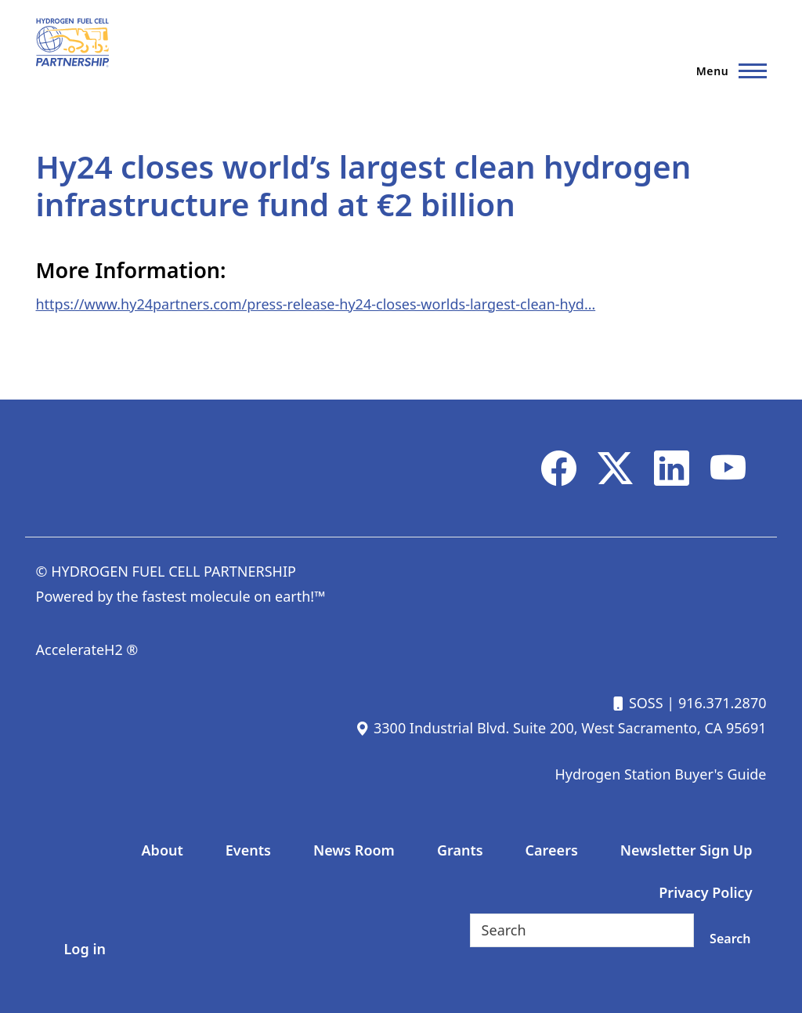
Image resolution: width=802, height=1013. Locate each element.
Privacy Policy (705, 892)
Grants (460, 850)
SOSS (637, 702)
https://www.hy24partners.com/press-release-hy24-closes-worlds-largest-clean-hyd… (316, 304)
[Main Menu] (726, 70)
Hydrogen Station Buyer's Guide (660, 774)
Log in (85, 948)
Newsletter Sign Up (686, 850)
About (162, 850)
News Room (354, 850)
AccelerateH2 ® (87, 649)
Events (248, 850)
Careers (552, 850)
